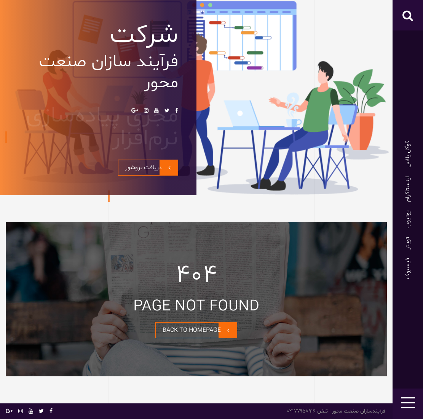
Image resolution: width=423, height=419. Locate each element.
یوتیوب (408, 219)
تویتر (408, 243)
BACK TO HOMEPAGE (200, 330)
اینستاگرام (408, 189)
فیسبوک (408, 268)
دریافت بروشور (151, 167)
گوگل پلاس (408, 154)
